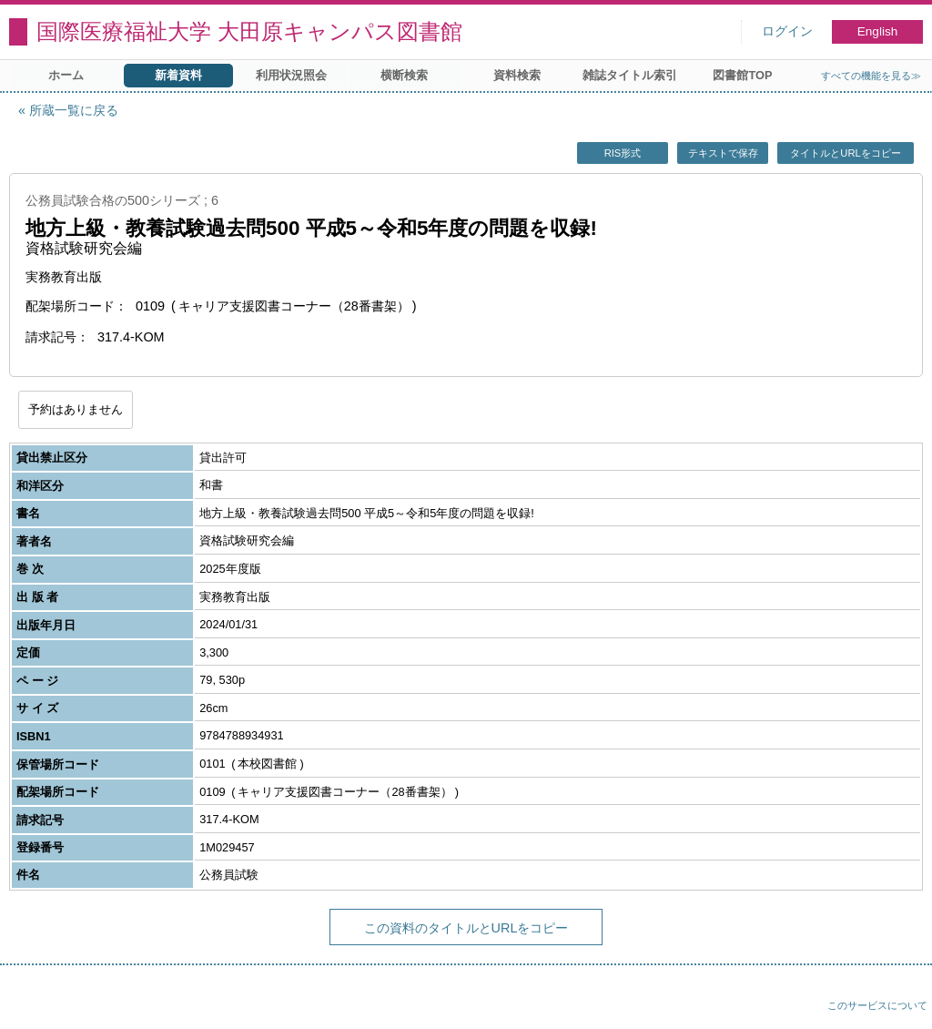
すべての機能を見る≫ (871, 75)
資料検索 (517, 75)
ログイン (787, 31)
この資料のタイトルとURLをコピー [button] (466, 928)
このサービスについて (877, 1005)
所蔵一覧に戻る (73, 110)
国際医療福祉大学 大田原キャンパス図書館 (249, 31)
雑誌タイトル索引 (629, 75)
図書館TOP (742, 75)
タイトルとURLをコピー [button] (845, 153)
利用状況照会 (291, 75)
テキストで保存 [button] (723, 153)
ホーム (66, 75)
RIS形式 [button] (623, 153)
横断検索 (404, 75)
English (877, 31)
